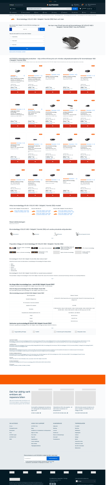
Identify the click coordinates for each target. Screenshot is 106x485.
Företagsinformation (13, 424)
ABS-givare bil (36, 345)
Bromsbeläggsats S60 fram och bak (16, 337)
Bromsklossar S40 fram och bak (65, 337)
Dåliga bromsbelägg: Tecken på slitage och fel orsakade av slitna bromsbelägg (67, 248)
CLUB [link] (55, 1)
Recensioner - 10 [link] (20, 179)
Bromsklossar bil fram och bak (48, 15)
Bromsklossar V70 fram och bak (15, 336)
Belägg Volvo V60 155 (47, 350)
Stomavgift (55, 432)
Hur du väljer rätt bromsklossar (45, 247)
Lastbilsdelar (14, 12)
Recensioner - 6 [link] (37, 75)
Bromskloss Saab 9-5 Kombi (14, 351)
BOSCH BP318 (35, 357)
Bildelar (14, 8)
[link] (16, 4)
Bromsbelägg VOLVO (59, 15)
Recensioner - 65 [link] (55, 74)
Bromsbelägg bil (19, 345)
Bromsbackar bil (66, 345)
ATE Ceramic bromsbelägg (27, 357)
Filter (85, 12)
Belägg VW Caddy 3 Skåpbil (26, 351)
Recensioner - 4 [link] (90, 75)
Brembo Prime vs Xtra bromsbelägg (43, 252)
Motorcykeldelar (26, 12)
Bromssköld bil (60, 345)
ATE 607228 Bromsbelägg (53, 113)
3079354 (20, 361)
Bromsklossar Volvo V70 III (14, 350)
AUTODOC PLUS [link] (12, 432)
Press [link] (10, 428)
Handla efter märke (79, 437)
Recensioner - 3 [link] (37, 144)
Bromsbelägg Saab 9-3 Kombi (37, 351)
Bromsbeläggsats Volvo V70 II (25, 350)
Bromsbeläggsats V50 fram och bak (29, 336)
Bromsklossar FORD (55, 341)
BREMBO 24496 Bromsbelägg (70, 77)
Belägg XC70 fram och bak (54, 336)
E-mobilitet (77, 421)
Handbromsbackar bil (26, 346)
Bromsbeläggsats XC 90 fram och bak (79, 337)
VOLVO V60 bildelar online (23, 354)
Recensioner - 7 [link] (37, 179)
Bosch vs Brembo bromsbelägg (23, 252)
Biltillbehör (65, 12)
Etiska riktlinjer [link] (34, 439)
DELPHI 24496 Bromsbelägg (52, 181)
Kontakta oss (55, 428)
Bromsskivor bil (12, 345)
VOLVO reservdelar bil (13, 354)
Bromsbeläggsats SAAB (22, 342)
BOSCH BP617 (41, 357)
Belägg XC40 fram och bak (41, 337)
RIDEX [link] (10, 435)
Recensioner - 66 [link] (14, 76)
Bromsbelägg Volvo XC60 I (56, 350)
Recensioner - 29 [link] (55, 110)
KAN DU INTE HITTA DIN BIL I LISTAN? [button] (17, 51)
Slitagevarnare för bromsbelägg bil (48, 346)
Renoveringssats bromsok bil (44, 345)
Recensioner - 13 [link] (20, 143)
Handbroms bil (53, 345)
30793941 (24, 361)
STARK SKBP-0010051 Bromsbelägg (18, 113)
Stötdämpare (77, 426)
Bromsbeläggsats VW (22, 341)
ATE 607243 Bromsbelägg (88, 147)
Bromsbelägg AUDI (47, 341)
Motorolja (76, 12)
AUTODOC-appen (12, 430)
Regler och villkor (34, 428)
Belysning (77, 424)
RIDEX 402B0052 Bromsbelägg (18, 79)
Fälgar (45, 12)
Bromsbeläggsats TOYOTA (65, 341)
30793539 (11, 361)
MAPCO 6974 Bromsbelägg (70, 181)
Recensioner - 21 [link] (72, 144)
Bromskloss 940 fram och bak (29, 337)
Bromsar (94, 12)
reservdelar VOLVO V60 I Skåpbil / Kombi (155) (38, 354)
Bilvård (76, 435)
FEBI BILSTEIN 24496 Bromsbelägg (18, 146)
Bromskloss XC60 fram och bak (42, 336)
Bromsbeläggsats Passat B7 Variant (78, 350)
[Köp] (18, 92)
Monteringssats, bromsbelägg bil (15, 346)
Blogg (32, 424)
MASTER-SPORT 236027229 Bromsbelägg (35, 147)
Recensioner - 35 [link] (72, 74)
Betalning (55, 424)
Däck (37, 12)
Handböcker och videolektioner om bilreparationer (41, 426)
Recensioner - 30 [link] (31, 110)
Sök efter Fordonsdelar (79, 441)
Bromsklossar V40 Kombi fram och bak (82, 336)
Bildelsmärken (78, 443)
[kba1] (25, 29)
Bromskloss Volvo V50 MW (37, 350)
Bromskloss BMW (30, 341)
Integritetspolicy (34, 435)
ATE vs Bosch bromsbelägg (88, 247)
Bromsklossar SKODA (13, 342)
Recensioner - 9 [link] (90, 179)
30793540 (16, 361)
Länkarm (77, 430)
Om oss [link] (10, 421)
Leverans (55, 426)
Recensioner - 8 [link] (20, 109)
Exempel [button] (68, 8)
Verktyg (55, 12)
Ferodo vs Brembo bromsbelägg (86, 252)
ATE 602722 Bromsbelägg (88, 113)
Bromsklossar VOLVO (13, 341)
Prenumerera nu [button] (53, 454)
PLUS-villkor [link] (33, 430)
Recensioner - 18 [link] (55, 144)
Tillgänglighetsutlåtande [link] (35, 441)
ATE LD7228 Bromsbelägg (53, 147)
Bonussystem (12, 426)
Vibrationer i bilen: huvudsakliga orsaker (23, 248)
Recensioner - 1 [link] (72, 178)
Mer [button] (51, 458)
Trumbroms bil (30, 345)
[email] (35, 454)
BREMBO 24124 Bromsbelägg (53, 77)
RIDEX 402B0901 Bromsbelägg (35, 79)
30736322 (28, 361)
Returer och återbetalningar (58, 430)
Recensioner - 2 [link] (72, 110)
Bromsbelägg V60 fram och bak (70, 15)
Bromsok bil (24, 345)
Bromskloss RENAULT (74, 341)
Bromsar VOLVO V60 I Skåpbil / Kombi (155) (32, 15)
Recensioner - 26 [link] (90, 110)
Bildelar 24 (11, 15)
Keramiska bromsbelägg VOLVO (15, 357)
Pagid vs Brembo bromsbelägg (67, 252)
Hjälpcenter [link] (55, 421)
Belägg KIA (81, 341)
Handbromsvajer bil (73, 345)
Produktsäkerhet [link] (56, 435)
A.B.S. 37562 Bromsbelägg (88, 78)
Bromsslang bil (80, 345)
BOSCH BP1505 (48, 357)
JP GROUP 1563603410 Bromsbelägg (70, 113)
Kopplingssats (77, 428)
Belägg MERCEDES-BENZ (39, 341)
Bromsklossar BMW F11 (66, 350)
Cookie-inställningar (35, 437)
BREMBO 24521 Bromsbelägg (88, 182)
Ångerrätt (33, 432)
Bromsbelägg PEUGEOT (88, 341)
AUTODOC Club (34, 421)
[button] (76, 5)
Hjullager (77, 432)
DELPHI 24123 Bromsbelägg (35, 183)
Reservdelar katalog (19, 15)
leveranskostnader (14, 89)
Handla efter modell (79, 439)
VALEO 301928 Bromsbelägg (35, 113)
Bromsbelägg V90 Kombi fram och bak (67, 336)
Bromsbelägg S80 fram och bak (52, 337)
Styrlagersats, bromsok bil (36, 346)
